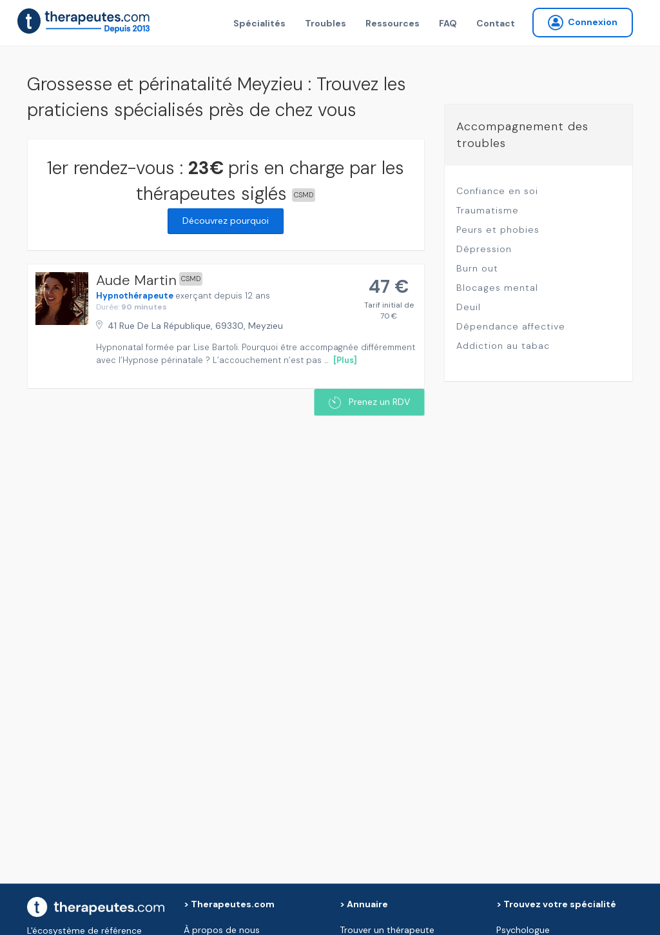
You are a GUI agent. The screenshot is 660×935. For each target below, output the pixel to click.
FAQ (448, 23)
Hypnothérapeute (134, 295)
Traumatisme (487, 210)
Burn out (477, 268)
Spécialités (259, 23)
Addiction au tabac (503, 345)
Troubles (325, 23)
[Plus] (345, 360)
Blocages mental (497, 287)
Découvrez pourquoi (225, 220)
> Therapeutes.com (229, 904)
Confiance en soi (497, 191)
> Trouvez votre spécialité (556, 904)
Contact (495, 23)
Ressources (392, 23)
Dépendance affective (510, 326)
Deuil (468, 307)
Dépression (484, 249)
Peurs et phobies (497, 229)
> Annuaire (364, 904)
